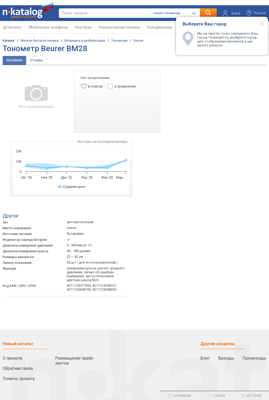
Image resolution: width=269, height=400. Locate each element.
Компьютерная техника (119, 27)
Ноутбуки (83, 27)
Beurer (138, 40)
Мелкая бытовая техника (40, 40)
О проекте (12, 358)
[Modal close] (258, 23)
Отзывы (36, 60)
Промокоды (254, 358)
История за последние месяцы (102, 141)
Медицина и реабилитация (85, 40)
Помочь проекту (19, 378)
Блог (205, 358)
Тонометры (119, 40)
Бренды (226, 358)
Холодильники (159, 27)
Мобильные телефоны (48, 27)
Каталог (14, 27)
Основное (14, 60)
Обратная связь (18, 368)
